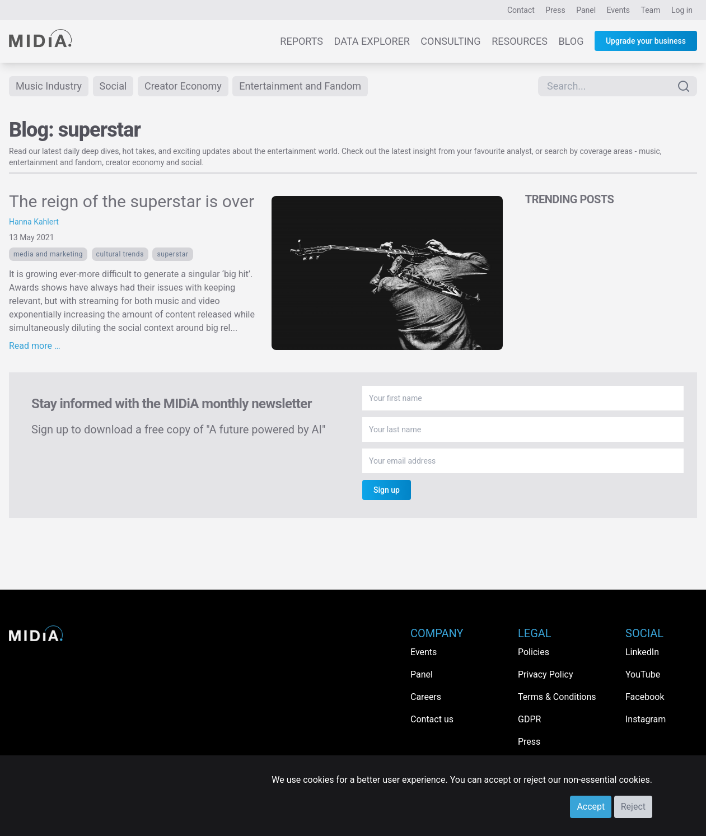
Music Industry (49, 86)
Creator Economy (183, 86)
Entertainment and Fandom (300, 86)
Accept (591, 806)
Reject (633, 806)
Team (651, 10)
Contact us (431, 719)
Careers (425, 697)
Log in (682, 10)
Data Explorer (372, 41)
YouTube (642, 674)
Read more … (34, 345)
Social (113, 86)
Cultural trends (120, 254)
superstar (172, 254)
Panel (586, 10)
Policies (533, 652)
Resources (520, 41)
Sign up (386, 489)
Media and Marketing (48, 254)
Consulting (450, 41)
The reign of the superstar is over (131, 201)
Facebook (644, 697)
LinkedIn (642, 652)
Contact (521, 10)
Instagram (645, 719)
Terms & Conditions (557, 697)
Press (555, 10)
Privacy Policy (545, 674)
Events (618, 10)
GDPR (529, 719)
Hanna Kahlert (34, 221)
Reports (301, 41)
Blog (570, 41)
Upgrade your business (646, 40)
